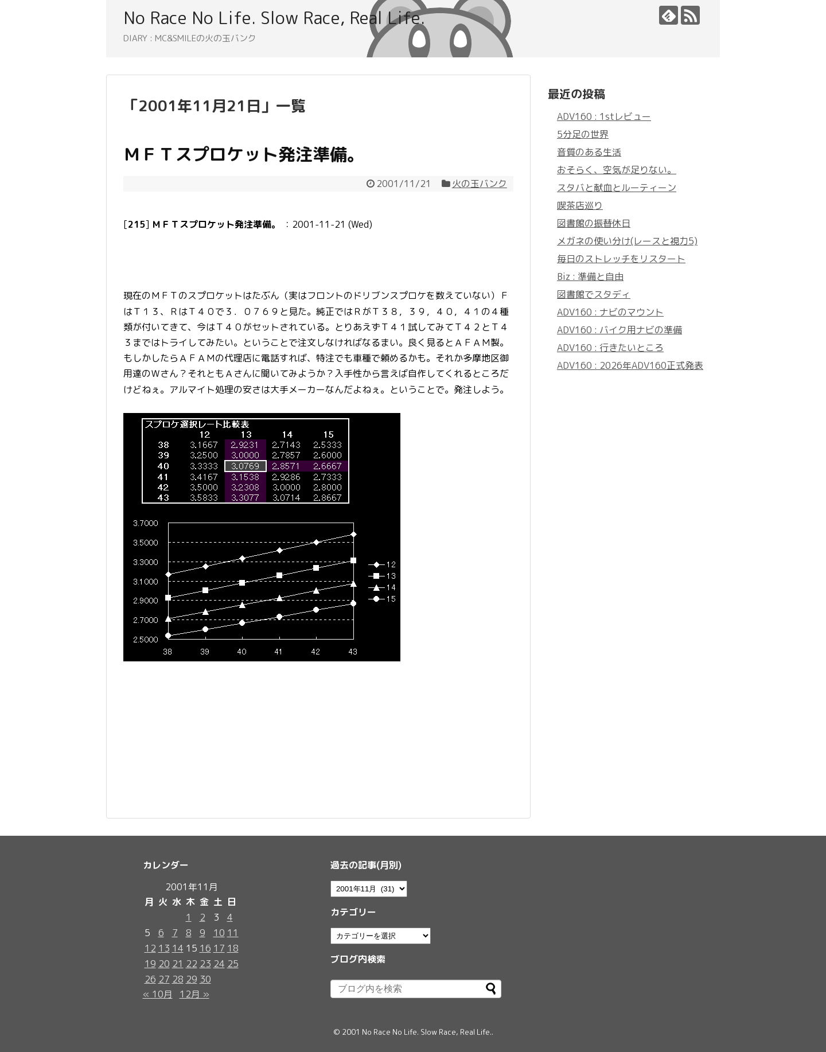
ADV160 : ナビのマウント (610, 312)
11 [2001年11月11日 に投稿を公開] (233, 932)
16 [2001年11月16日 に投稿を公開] (205, 948)
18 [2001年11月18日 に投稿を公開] (233, 948)
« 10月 (158, 994)
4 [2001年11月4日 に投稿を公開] (230, 917)
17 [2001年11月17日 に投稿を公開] (219, 948)
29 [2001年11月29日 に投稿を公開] (191, 979)
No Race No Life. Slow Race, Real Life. (274, 18)
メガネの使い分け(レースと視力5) (627, 241)
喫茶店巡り (580, 205)
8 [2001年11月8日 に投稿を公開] (189, 932)
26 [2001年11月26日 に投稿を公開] (150, 979)
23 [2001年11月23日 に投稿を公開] (205, 963)
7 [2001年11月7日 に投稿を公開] (175, 932)
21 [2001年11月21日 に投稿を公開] (178, 963)
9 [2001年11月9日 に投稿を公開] (202, 932)
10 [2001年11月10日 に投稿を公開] (219, 932)
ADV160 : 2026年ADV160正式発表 (630, 365)
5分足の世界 (583, 134)
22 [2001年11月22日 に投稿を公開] (191, 963)
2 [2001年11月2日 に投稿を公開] (202, 917)
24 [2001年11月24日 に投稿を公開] (219, 963)
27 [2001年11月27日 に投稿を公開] (164, 979)
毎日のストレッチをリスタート (621, 258)
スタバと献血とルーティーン (616, 187)
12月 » (194, 994)
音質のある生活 (589, 152)
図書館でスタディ (593, 294)
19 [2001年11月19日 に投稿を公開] (150, 963)
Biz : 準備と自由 (590, 276)
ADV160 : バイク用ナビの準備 (619, 330)
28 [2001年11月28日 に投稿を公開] (178, 979)
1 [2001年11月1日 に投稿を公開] (189, 917)
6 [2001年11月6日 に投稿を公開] (161, 932)
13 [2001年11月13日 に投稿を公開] (164, 948)
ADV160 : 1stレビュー (604, 116)
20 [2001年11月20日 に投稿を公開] (164, 963)
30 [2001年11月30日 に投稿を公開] (205, 979)
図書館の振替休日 (593, 223)
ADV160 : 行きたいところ (610, 347)
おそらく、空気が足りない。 (616, 169)
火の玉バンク (479, 183)
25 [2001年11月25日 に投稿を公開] (233, 963)
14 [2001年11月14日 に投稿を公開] (178, 948)
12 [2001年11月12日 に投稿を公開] (150, 948)
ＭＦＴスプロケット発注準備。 (243, 154)
